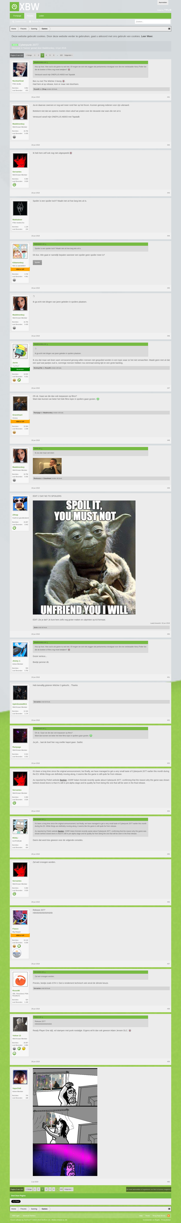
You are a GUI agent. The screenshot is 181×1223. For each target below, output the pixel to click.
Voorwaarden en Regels (151, 1220)
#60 (168, 1182)
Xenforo (33, 1216)
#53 (168, 763)
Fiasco (15, 929)
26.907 (26, 1043)
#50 (168, 634)
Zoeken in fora (20, 22)
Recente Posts (37, 22)
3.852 (26, 88)
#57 (168, 964)
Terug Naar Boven (158, 1216)
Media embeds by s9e (59, 1220)
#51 (168, 677)
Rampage (37, 413)
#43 (168, 193)
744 (27, 1095)
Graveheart (17, 415)
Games (26, 48)
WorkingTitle (38, 368)
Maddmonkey (48, 48)
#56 (168, 902)
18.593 (26, 374)
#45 (168, 288)
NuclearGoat (18, 81)
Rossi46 (36, 89)
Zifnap (44, 89)
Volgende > (68, 55)
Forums (30, 16)
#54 (168, 811)
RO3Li (15, 838)
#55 (168, 854)
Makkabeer (17, 220)
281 (27, 845)
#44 (168, 236)
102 (61, 55)
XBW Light (15, 1216)
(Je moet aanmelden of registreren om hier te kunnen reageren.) (148, 1189)
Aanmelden (163, 2)
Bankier (63, 780)
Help (141, 1216)
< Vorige (29, 55)
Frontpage (17, 16)
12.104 (26, 711)
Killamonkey (18, 263)
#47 (168, 388)
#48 (168, 440)
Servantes (17, 172)
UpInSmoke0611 (20, 704)
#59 (168, 1061)
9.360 (26, 179)
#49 (168, 488)
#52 (168, 720)
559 (27, 668)
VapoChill (17, 1088)
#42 (168, 145)
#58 (168, 1009)
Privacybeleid (165, 1220)
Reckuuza (37, 478)
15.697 (26, 522)
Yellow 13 (17, 1036)
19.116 (26, 940)
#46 (168, 336)
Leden (41, 16)
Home (147, 1216)
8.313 (26, 754)
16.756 (26, 131)
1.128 (26, 227)
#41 (168, 97)
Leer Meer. (147, 36)
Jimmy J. (17, 661)
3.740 (26, 274)
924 (27, 1000)
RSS (168, 1216)
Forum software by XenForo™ (31, 1220)
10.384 (26, 426)
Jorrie (15, 363)
